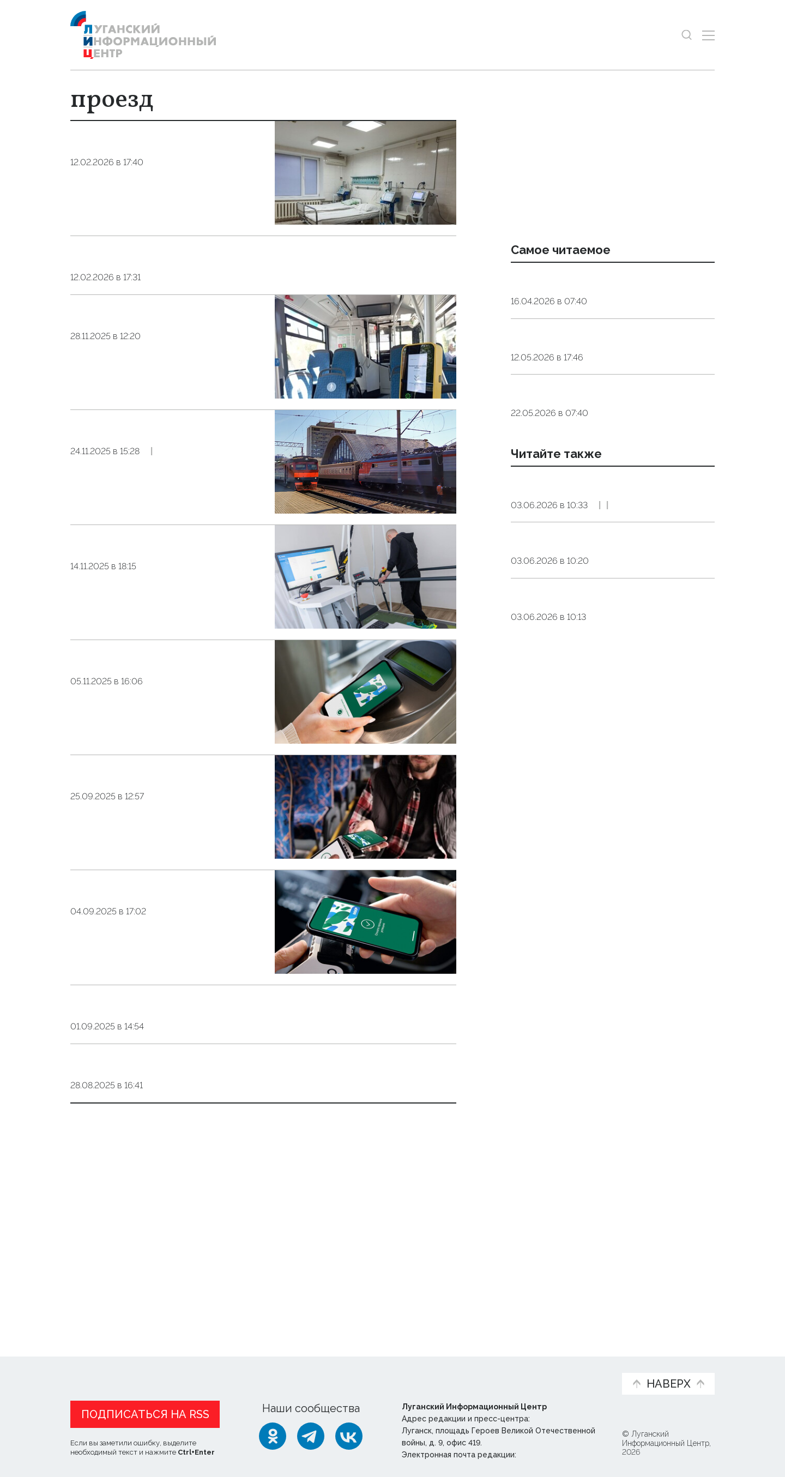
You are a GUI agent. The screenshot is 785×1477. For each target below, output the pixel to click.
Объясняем (579, 1364)
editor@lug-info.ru (555, 1452)
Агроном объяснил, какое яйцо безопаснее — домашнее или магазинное (595, 463)
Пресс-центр (496, 1370)
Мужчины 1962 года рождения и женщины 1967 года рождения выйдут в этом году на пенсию (598, 379)
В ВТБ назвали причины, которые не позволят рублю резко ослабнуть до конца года (610, 682)
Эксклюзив (650, 632)
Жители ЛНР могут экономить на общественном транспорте (167, 974)
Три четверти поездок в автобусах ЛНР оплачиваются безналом (152, 399)
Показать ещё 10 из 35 (129, 1269)
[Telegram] (310, 1433)
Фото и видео (421, 1370)
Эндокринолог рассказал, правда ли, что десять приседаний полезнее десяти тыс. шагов (611, 295)
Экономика (592, 632)
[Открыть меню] (708, 35)
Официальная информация (204, 1370)
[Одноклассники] (272, 1433)
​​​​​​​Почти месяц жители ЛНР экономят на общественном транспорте (163, 859)
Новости (89, 1364)
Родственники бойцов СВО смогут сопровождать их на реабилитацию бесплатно (162, 629)
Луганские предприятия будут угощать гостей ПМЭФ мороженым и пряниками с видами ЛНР (611, 584)
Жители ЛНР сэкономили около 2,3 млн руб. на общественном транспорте (161, 744)
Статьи (141, 1364)
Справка (166, 570)
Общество (176, 213)
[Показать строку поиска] (686, 35)
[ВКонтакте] (349, 1433)
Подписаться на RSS (145, 1411)
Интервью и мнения (331, 1370)
